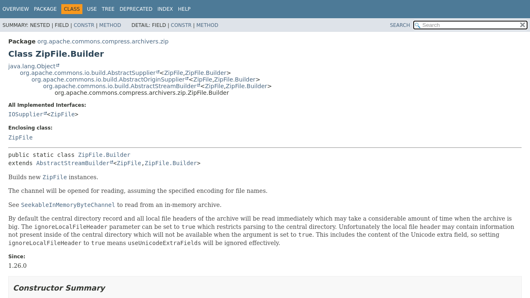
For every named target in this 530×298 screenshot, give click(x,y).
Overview (15, 9)
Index (165, 9)
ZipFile (173, 73)
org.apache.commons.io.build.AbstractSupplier (88, 73)
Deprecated (136, 9)
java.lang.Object (31, 66)
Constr (84, 25)
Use (92, 9)
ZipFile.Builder (205, 73)
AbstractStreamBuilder (72, 163)
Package (45, 9)
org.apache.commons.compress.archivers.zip (103, 41)
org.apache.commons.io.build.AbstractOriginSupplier (108, 79)
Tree (108, 9)
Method (110, 25)
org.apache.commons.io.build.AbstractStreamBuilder (119, 86)
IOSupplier (25, 114)
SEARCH (400, 25)
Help (184, 9)
